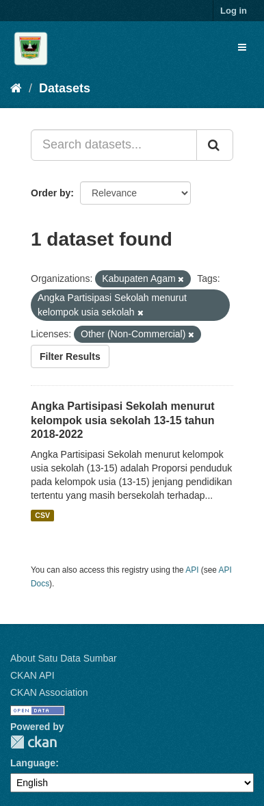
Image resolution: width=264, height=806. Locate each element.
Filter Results (70, 356)
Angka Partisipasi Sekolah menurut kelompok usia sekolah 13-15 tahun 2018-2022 (123, 420)
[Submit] (214, 145)
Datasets (64, 88)
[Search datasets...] (114, 145)
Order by (50, 192)
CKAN (33, 742)
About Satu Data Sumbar (63, 658)
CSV (42, 515)
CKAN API (32, 675)
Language (32, 762)
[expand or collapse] (242, 47)
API (191, 570)
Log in (233, 10)
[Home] (16, 88)
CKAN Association (49, 692)
